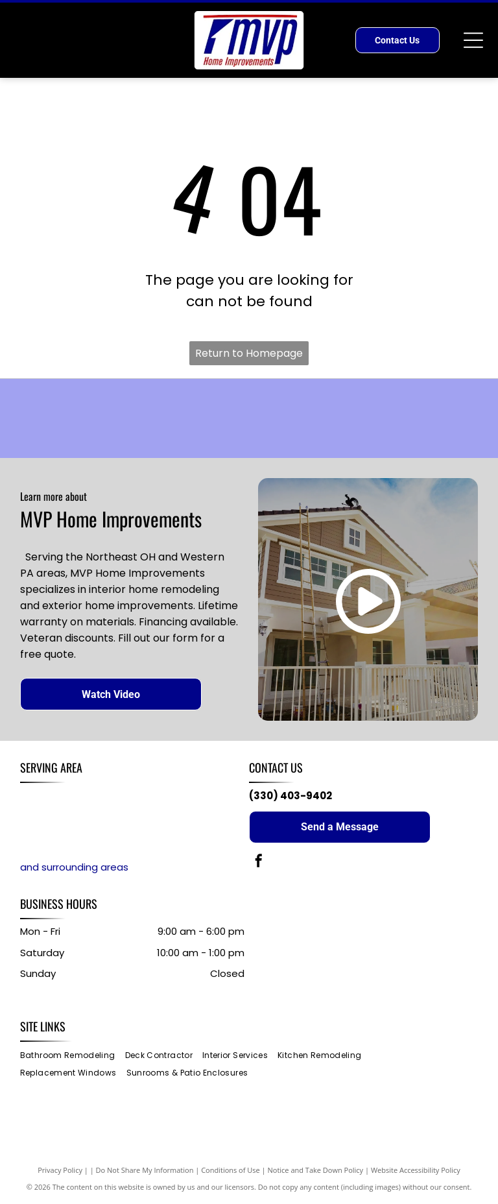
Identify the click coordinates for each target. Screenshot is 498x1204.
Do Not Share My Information (145, 1171)
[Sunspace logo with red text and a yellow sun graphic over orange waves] (119, 419)
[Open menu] (473, 40)
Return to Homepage (249, 353)
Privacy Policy (60, 1171)
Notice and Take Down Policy (316, 1171)
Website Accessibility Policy (415, 1171)
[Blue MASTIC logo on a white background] (249, 419)
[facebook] (258, 863)
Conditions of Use (230, 1171)
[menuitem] (72, 1057)
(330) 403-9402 (290, 797)
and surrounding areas (74, 869)
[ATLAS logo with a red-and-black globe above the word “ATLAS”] (378, 419)
